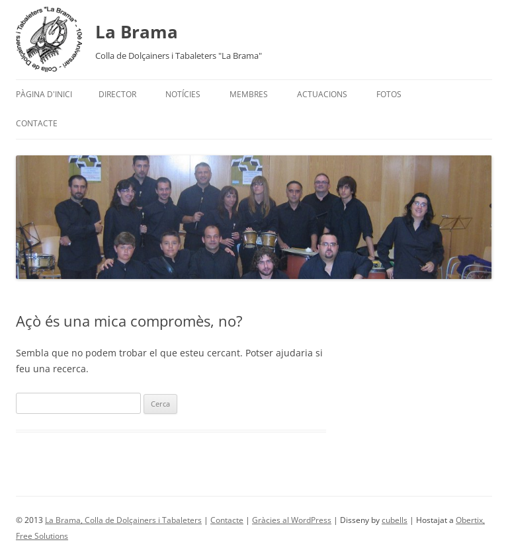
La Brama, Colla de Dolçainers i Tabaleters (123, 520)
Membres (249, 94)
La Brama (136, 32)
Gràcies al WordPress (291, 520)
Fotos (389, 94)
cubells (394, 520)
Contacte (37, 123)
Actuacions (322, 94)
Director (117, 94)
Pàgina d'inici (44, 94)
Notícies (182, 94)
